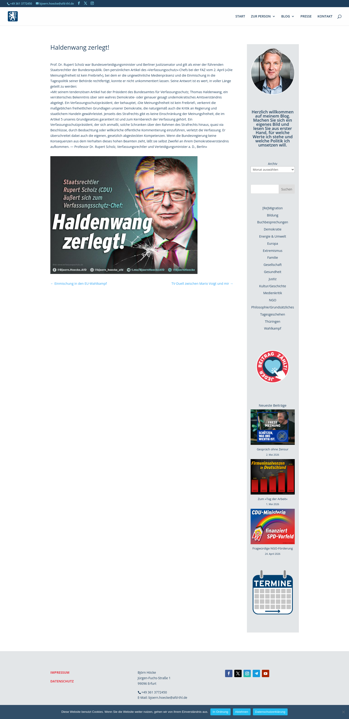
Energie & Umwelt (272, 236)
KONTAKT (325, 16)
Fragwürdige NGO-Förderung (272, 548)
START (240, 16)
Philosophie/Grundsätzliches (272, 307)
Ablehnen (241, 711)
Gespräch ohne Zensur (273, 449)
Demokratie (272, 229)
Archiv (272, 163)
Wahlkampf (272, 328)
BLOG (285, 16)
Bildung (272, 215)
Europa (272, 243)
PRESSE (306, 16)
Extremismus (272, 250)
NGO (272, 300)
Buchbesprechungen (272, 222)
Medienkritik (272, 293)
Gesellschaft (272, 264)
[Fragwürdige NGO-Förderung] (273, 527)
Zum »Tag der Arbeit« (272, 499)
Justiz (273, 279)
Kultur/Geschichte (272, 286)
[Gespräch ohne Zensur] (273, 428)
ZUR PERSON (261, 16)
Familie (272, 257)
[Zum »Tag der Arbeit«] (273, 477)
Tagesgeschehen (272, 314)
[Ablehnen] (343, 712)
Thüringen (272, 321)
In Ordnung (220, 711)
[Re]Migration (273, 208)
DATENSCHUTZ (62, 681)
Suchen (286, 189)
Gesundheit (272, 272)
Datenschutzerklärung (270, 711)
